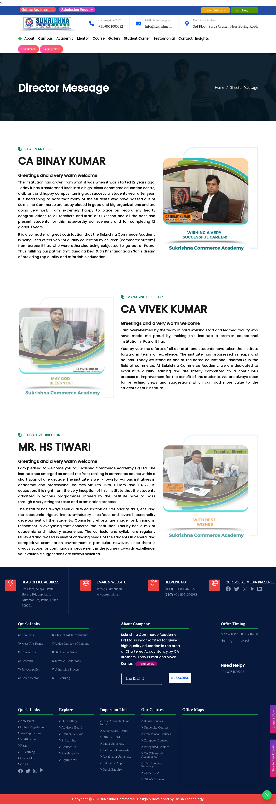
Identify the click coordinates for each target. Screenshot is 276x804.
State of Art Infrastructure (69, 635)
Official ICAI (110, 737)
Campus (45, 38)
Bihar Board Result (114, 731)
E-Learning (60, 679)
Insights (202, 38)
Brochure (26, 662)
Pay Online (215, 10)
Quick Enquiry (111, 769)
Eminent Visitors (71, 734)
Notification (27, 740)
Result (23, 747)
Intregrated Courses (155, 747)
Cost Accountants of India (114, 722)
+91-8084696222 (185, 589)
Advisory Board (70, 727)
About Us (26, 635)
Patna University (112, 744)
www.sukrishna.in (109, 594)
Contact (185, 38)
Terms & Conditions (65, 662)
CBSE (23, 766)
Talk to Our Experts (273, 758)
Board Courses (152, 721)
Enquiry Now (51, 49)
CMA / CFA (150, 773)
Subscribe (180, 678)
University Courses (155, 727)
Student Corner (137, 38)
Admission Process (65, 670)
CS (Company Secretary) (151, 765)
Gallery (114, 38)
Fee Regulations (30, 734)
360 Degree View (64, 653)
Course (99, 38)
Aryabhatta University (115, 757)
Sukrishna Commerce (118, 799)
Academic (64, 38)
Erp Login (243, 10)
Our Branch (29, 49)
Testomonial (164, 38)
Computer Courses (154, 740)
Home (219, 87)
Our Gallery (68, 721)
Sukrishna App (111, 763)
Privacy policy (29, 670)
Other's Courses (152, 779)
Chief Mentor (28, 679)
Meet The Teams (30, 644)
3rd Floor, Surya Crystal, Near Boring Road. (225, 26)
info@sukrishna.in (158, 26)
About (29, 38)
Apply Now (68, 760)
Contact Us (27, 653)
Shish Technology (190, 799)
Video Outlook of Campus (70, 644)
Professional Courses (156, 734)
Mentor (83, 38)
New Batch (26, 721)
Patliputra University (115, 750)
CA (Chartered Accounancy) (152, 755)
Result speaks (69, 753)
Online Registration (32, 727)
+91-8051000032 (110, 26)
